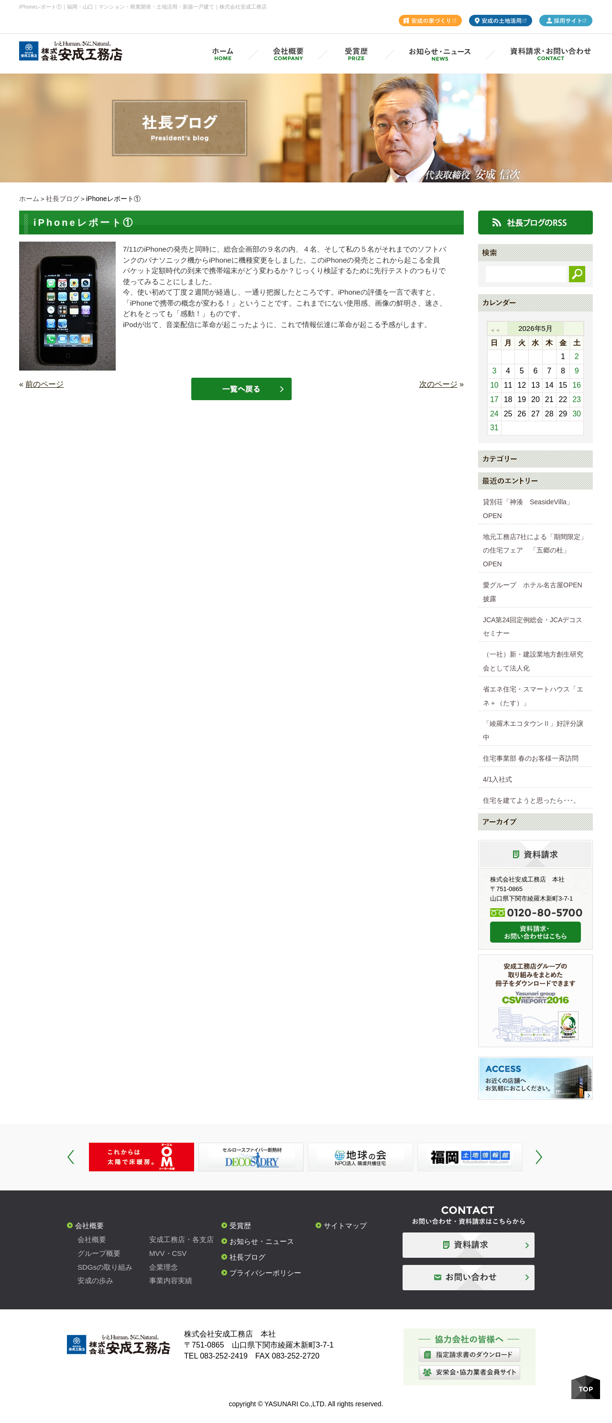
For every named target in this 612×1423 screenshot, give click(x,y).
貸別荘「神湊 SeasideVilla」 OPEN (531, 509)
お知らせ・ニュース (262, 1241)
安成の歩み (95, 1280)
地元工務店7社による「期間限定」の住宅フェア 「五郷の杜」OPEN (535, 550)
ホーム (29, 198)
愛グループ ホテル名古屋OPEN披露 (532, 592)
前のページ (44, 384)
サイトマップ (345, 1225)
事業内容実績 (170, 1280)
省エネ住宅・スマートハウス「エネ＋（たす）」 (533, 696)
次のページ (438, 384)
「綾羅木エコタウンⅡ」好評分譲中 (533, 730)
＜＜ (495, 330)
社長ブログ (62, 198)
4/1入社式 (497, 779)
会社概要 (89, 1225)
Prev (70, 1157)
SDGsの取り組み (104, 1267)
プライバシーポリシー (265, 1273)
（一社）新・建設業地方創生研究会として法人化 (533, 661)
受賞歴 (240, 1225)
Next (539, 1157)
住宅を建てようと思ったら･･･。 (531, 800)
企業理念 (163, 1267)
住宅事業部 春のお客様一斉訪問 (531, 758)
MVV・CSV (167, 1253)
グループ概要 (98, 1253)
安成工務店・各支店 (181, 1239)
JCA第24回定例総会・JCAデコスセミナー (532, 626)
